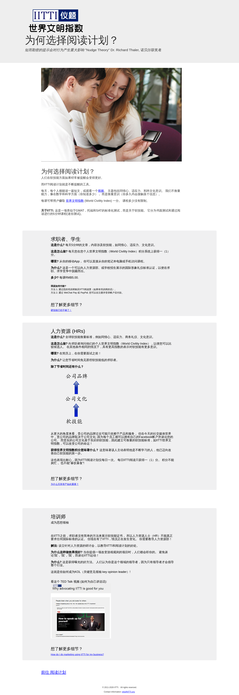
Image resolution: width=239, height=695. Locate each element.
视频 (101, 190)
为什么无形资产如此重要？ (65, 484)
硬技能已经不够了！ (61, 310)
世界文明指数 (75, 200)
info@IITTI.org (128, 692)
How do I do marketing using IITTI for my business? (77, 654)
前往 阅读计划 (53, 672)
